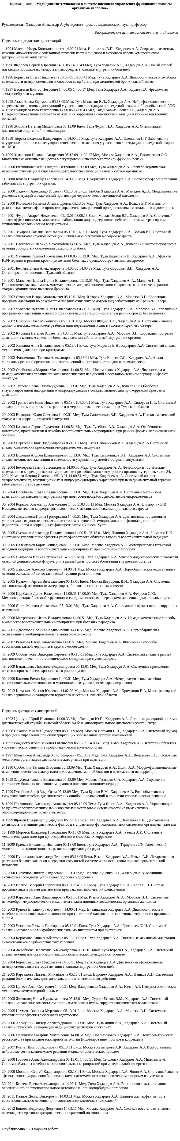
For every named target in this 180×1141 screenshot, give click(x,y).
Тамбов (94, 191)
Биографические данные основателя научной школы (136, 32)
